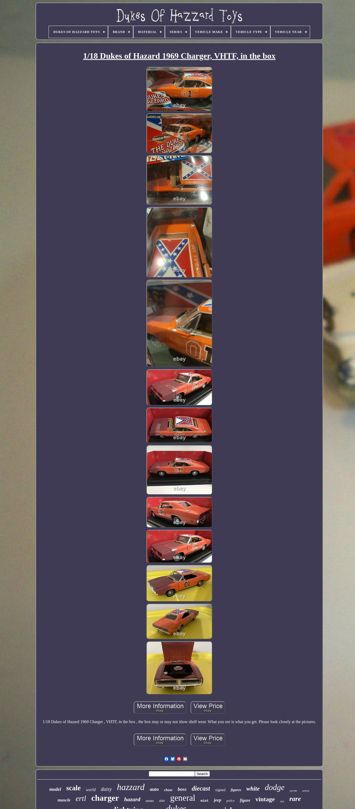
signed (220, 790)
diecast (201, 788)
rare (295, 799)
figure (245, 800)
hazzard (130, 787)
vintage (265, 799)
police (230, 801)
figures (236, 790)
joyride (293, 790)
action (305, 790)
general (182, 798)
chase (168, 790)
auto (154, 789)
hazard (132, 799)
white (253, 788)
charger (105, 798)
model (55, 789)
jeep (217, 800)
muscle (64, 800)
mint (204, 801)
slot (282, 801)
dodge (275, 787)
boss (182, 789)
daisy (106, 789)
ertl (81, 798)
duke (162, 801)
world (91, 789)
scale (73, 788)
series (149, 801)
